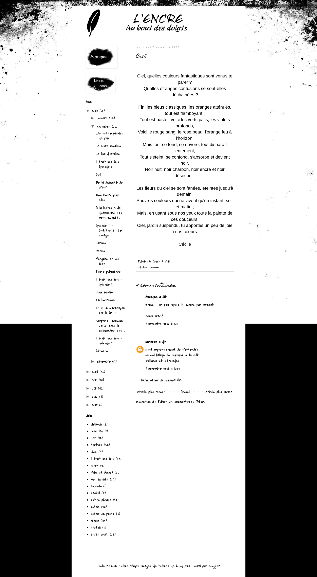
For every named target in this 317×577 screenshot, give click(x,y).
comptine (97, 431)
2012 (95, 396)
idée (94, 452)
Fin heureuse (105, 300)
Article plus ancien (218, 392)
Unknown (151, 342)
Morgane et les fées (107, 261)
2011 (95, 388)
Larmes (101, 243)
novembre (104, 126)
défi (93, 438)
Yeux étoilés (105, 292)
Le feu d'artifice (108, 154)
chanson (96, 424)
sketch (96, 527)
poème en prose (102, 514)
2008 (95, 111)
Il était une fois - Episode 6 (109, 164)
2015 (95, 405)
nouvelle (96, 486)
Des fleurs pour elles (107, 198)
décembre (104, 361)
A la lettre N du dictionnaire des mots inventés (109, 212)
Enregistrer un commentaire (161, 380)
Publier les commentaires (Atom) (181, 401)
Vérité (100, 251)
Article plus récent (151, 392)
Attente (102, 351)
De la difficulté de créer (109, 185)
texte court (99, 534)
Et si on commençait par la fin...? (110, 310)
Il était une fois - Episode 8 (109, 282)
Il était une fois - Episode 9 (109, 341)
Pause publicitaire (108, 271)
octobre (103, 118)
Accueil (185, 392)
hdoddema (183, 566)
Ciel (98, 174)
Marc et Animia (102, 472)
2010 (95, 380)
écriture (96, 445)
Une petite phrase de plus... (109, 136)
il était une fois (102, 459)
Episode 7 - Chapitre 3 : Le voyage (109, 230)
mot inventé (99, 479)
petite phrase (101, 500)
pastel (95, 493)
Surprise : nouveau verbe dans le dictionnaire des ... (111, 325)
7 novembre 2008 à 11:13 (161, 324)
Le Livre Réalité (108, 146)
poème (154, 267)
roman (95, 520)
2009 (95, 372)
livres (95, 465)
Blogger (214, 566)
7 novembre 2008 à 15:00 (162, 368)
